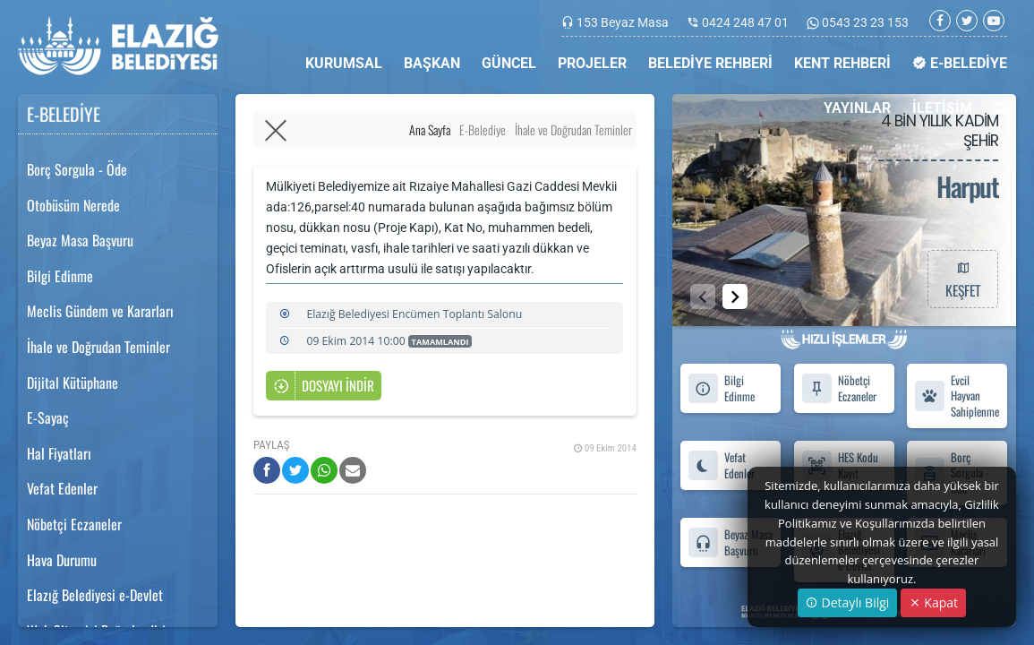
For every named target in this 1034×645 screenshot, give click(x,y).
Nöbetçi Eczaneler (74, 524)
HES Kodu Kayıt (839, 465)
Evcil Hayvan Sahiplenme (956, 396)
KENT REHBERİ (842, 63)
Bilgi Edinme (60, 276)
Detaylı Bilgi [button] (847, 602)
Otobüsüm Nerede (73, 205)
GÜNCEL (509, 63)
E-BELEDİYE (959, 63)
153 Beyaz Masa (623, 22)
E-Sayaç (48, 417)
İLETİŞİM (942, 107)
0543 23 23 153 (864, 22)
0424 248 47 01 (745, 22)
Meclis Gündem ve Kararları (100, 311)
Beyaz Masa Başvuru (80, 240)
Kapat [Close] (933, 602)
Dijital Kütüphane (72, 382)
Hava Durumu (62, 560)
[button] (735, 296)
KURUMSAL (343, 63)
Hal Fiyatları (59, 453)
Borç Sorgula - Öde (77, 169)
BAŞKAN (432, 63)
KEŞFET (962, 278)
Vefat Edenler (62, 488)
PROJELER (592, 63)
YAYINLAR (857, 107)
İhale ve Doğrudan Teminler (98, 346)
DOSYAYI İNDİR (323, 386)
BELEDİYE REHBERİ (710, 63)
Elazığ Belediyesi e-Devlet (95, 595)
